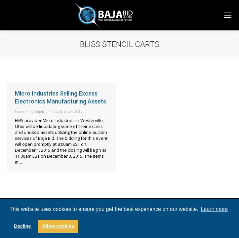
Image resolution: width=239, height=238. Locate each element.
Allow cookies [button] (58, 226)
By (38, 111)
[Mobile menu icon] (227, 15)
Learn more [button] (214, 209)
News (19, 111)
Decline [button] (22, 226)
